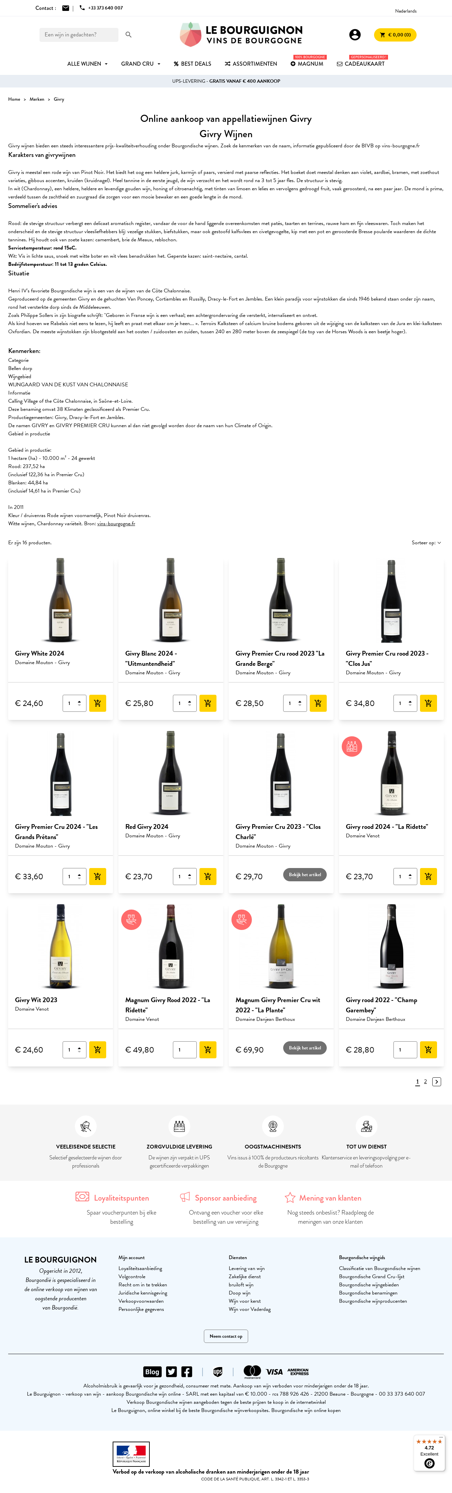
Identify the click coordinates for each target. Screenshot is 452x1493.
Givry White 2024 (39, 653)
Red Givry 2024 (146, 826)
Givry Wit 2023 (36, 1000)
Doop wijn (240, 1293)
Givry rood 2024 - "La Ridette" (387, 826)
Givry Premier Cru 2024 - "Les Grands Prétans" (56, 831)
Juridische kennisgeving (142, 1293)
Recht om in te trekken (142, 1285)
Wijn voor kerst (245, 1301)
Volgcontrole (131, 1276)
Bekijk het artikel (305, 874)
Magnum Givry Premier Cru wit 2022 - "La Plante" (278, 1005)
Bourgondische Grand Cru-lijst (371, 1276)
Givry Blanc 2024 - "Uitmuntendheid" (151, 658)
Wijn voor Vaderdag (250, 1309)
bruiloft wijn (241, 1285)
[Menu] (441, 1439)
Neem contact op (226, 1336)
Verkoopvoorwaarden (141, 1301)
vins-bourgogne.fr (116, 523)
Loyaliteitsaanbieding (140, 1268)
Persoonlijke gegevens (141, 1309)
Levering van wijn (247, 1268)
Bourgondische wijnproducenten (373, 1301)
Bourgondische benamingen (368, 1293)
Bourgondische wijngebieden (369, 1285)
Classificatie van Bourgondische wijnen (379, 1268)
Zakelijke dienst (245, 1276)
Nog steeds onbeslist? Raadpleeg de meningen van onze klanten (330, 1217)
